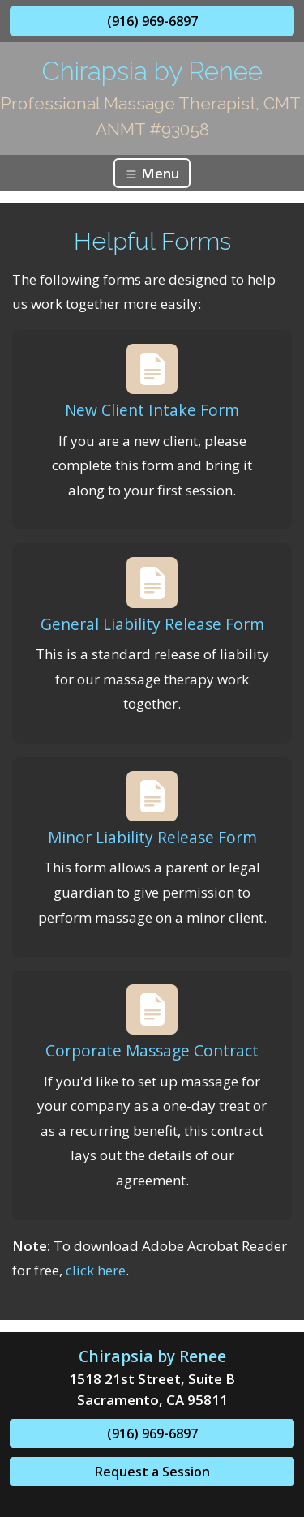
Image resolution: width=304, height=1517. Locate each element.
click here (96, 1270)
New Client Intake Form (152, 410)
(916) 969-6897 (152, 21)
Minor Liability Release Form (152, 837)
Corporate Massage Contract (152, 1050)
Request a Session (152, 1472)
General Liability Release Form (152, 624)
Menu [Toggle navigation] (152, 173)
